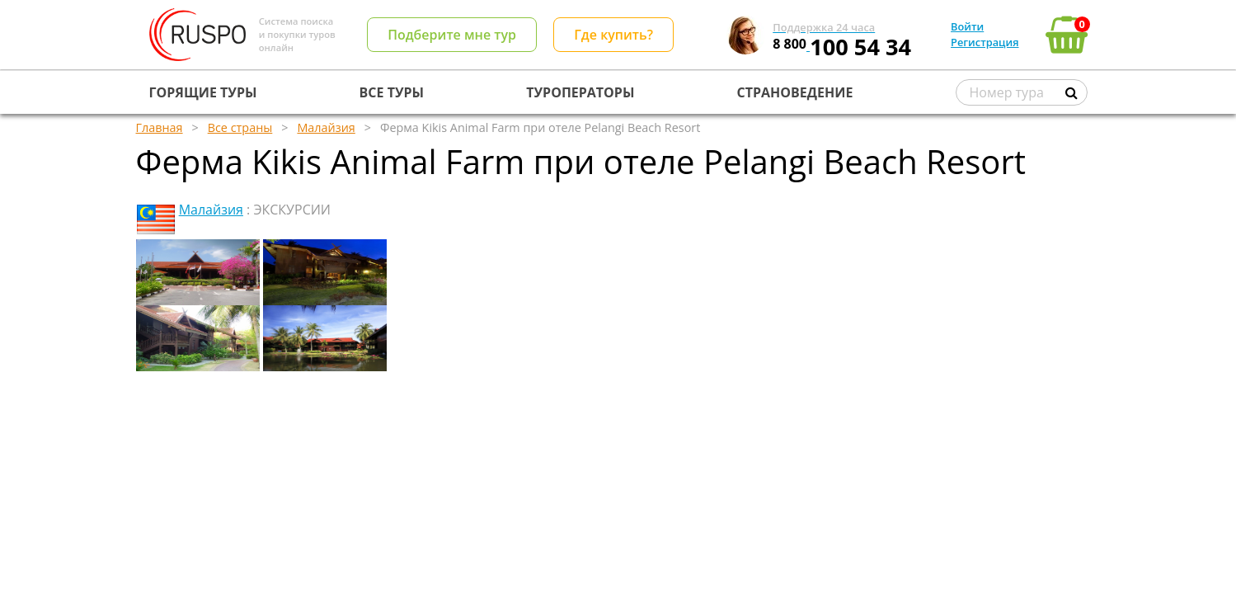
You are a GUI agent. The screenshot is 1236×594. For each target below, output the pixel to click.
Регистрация (984, 42)
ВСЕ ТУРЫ (392, 92)
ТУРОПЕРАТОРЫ (580, 92)
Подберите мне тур (452, 35)
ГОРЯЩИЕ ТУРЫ (203, 92)
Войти (967, 26)
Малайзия (211, 209)
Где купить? (613, 35)
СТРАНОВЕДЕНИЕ (795, 92)
